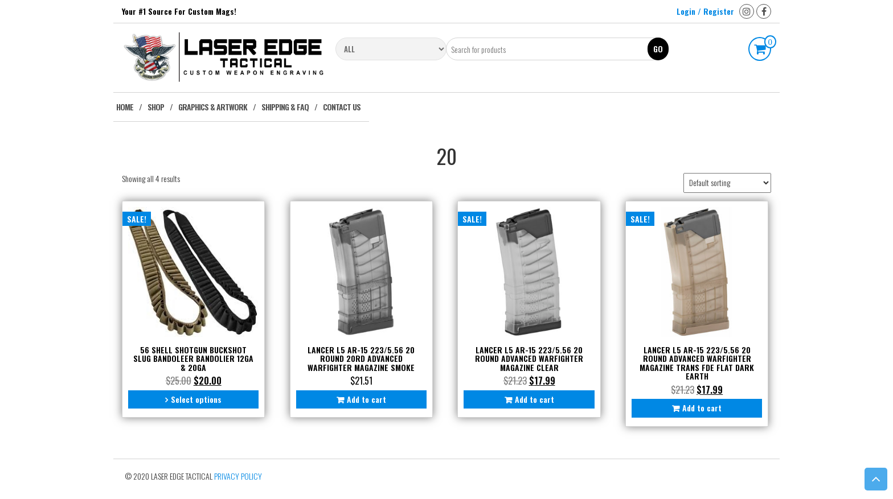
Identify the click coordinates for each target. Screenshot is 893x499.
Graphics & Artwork (212, 107)
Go (658, 49)
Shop (156, 107)
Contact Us (342, 107)
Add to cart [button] (366, 399)
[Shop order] (727, 183)
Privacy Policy (238, 476)
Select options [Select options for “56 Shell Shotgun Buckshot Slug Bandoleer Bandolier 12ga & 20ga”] (196, 399)
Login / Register (705, 11)
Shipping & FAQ (285, 107)
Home (124, 107)
